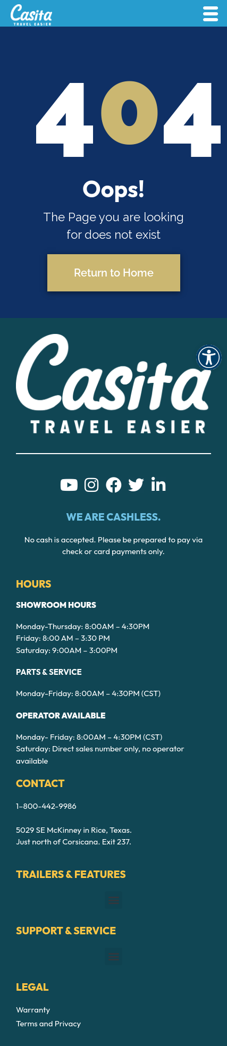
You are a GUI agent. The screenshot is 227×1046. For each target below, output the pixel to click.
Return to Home (114, 272)
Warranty (33, 1010)
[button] (209, 357)
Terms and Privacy (48, 1023)
